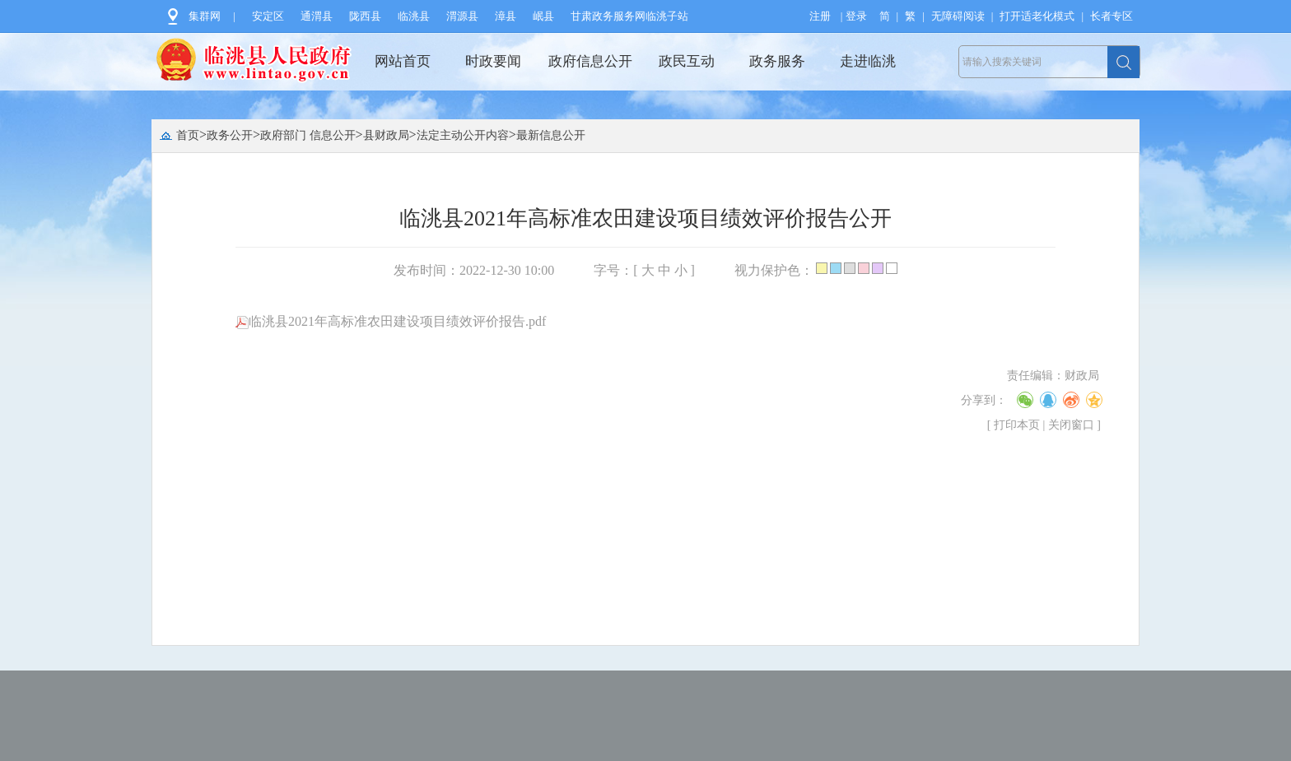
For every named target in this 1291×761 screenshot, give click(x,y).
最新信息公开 (550, 135)
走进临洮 (868, 61)
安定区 (268, 16)
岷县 (543, 16)
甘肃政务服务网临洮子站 (629, 16)
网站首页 (403, 61)
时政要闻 (493, 61)
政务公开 (230, 135)
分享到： (984, 400)
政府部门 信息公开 (308, 135)
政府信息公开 (590, 61)
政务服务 (777, 61)
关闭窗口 (1071, 425)
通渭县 (317, 16)
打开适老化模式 (1037, 16)
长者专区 (1111, 16)
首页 (187, 135)
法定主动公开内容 (463, 135)
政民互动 (687, 61)
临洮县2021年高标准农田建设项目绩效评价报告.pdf (390, 321)
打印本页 (1017, 425)
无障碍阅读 (958, 16)
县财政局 (386, 135)
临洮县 (414, 16)
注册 (820, 16)
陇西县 (365, 16)
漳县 (505, 16)
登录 (856, 16)
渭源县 (462, 16)
